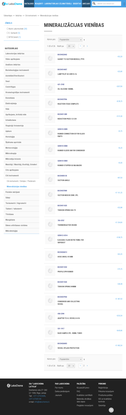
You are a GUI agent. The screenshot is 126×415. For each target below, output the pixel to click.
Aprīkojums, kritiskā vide (16, 114)
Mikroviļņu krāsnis (13, 159)
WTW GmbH (15, 37)
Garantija (101, 405)
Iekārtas (77, 3)
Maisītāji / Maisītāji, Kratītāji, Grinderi (21, 164)
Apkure (9, 131)
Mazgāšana (10, 220)
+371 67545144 (35, 399)
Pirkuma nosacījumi (106, 391)
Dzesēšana (10, 98)
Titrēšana (10, 214)
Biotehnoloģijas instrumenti (17, 70)
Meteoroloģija (11, 148)
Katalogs (29, 3)
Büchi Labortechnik (18, 29)
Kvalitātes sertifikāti (84, 395)
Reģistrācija (103, 388)
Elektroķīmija (11, 103)
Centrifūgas (11, 87)
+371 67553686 (39, 396)
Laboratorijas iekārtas (15, 53)
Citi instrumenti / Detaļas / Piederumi (21, 181)
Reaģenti (39, 3)
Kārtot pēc (51, 39)
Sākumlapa (8, 15)
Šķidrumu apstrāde (13, 142)
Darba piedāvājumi (62, 391)
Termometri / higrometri (16, 203)
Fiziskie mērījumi (13, 192)
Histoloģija (10, 137)
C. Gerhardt (14, 33)
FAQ (78, 391)
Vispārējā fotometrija (15, 125)
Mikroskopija (11, 153)
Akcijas (86, 3)
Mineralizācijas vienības (17, 186)
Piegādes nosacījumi (85, 405)
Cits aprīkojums (12, 170)
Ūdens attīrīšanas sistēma (16, 225)
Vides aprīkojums (13, 59)
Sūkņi (8, 197)
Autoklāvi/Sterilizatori (15, 76)
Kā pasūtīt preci (83, 388)
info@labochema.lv (41, 402)
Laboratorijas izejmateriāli (58, 3)
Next (87, 46)
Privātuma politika (105, 395)
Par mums (59, 388)
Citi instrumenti (31, 15)
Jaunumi (58, 395)
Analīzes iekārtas (13, 64)
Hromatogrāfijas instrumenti (18, 92)
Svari (8, 81)
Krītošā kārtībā (85, 40)
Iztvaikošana (11, 120)
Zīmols (8, 23)
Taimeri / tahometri (14, 209)
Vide (7, 109)
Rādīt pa (60, 46)
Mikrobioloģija (11, 231)
